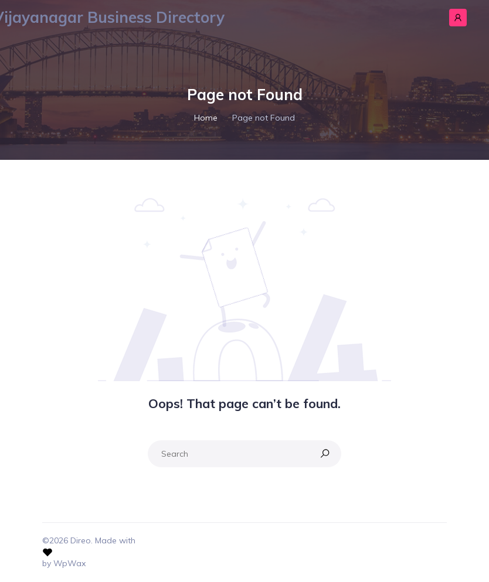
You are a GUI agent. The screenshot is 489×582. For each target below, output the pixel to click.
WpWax (69, 563)
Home (206, 117)
